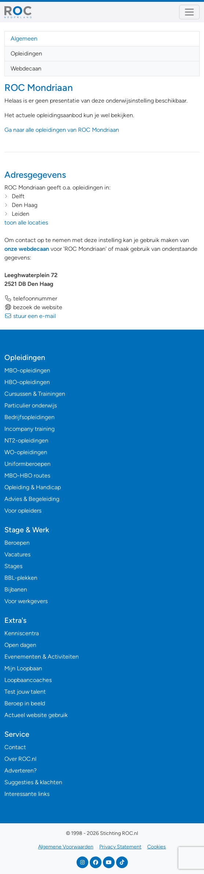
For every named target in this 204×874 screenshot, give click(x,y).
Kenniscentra (21, 633)
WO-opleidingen (25, 452)
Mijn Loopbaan (23, 668)
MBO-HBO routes (27, 475)
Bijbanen (15, 589)
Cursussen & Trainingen (34, 393)
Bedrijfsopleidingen (29, 417)
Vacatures (17, 554)
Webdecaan (26, 68)
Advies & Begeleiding (31, 498)
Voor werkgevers (26, 601)
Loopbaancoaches (28, 679)
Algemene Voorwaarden (65, 847)
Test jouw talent (25, 691)
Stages (13, 566)
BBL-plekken (20, 577)
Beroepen (17, 542)
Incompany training (29, 428)
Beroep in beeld (24, 703)
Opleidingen (26, 53)
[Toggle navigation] (189, 12)
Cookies (156, 847)
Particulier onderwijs (30, 405)
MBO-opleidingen (27, 370)
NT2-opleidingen (26, 440)
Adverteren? (20, 770)
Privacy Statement (120, 847)
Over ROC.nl (20, 758)
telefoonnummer (30, 298)
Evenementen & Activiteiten (41, 656)
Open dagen (20, 644)
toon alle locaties (26, 222)
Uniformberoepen (27, 463)
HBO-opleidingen (27, 382)
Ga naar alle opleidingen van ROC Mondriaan (61, 129)
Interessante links (26, 793)
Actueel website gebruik (36, 715)
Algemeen (24, 38)
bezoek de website (33, 307)
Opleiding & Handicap (32, 487)
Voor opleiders (22, 510)
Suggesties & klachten (33, 782)
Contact (15, 747)
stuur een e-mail (30, 316)
